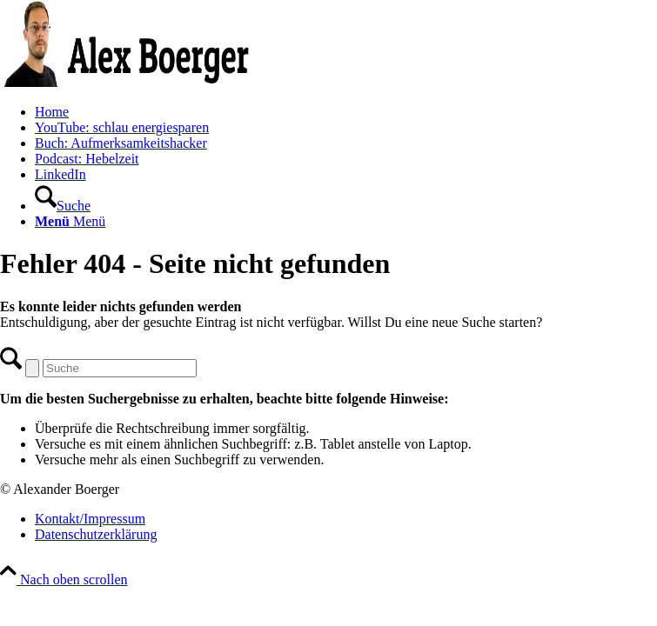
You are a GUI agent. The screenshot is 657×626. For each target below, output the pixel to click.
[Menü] (70, 221)
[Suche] (63, 205)
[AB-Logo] (130, 82)
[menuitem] (346, 112)
